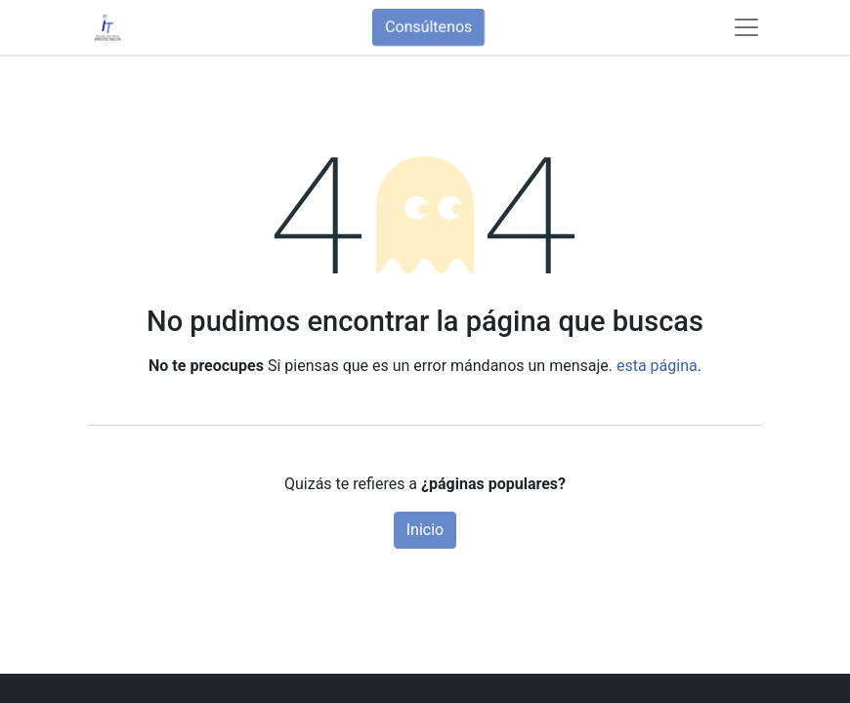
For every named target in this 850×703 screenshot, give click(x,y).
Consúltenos (428, 27)
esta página (657, 365)
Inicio (425, 529)
